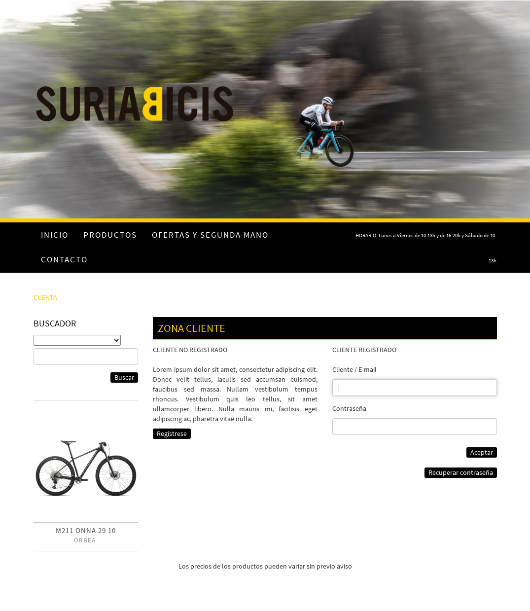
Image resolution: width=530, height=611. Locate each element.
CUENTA (45, 297)
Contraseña (349, 408)
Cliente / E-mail (354, 369)
